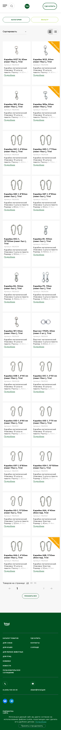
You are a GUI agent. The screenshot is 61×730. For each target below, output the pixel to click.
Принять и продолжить (32, 726)
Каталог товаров (10, 638)
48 (31, 583)
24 (27, 583)
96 (35, 583)
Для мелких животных (13, 652)
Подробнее (40, 722)
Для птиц (7, 656)
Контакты (34, 643)
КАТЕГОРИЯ (16, 20)
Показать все (30, 596)
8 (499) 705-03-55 (10, 690)
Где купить (49, 6)
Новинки (7, 661)
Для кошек (8, 647)
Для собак (7, 643)
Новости (7, 666)
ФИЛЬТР (44, 20)
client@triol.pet (37, 690)
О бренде (34, 647)
